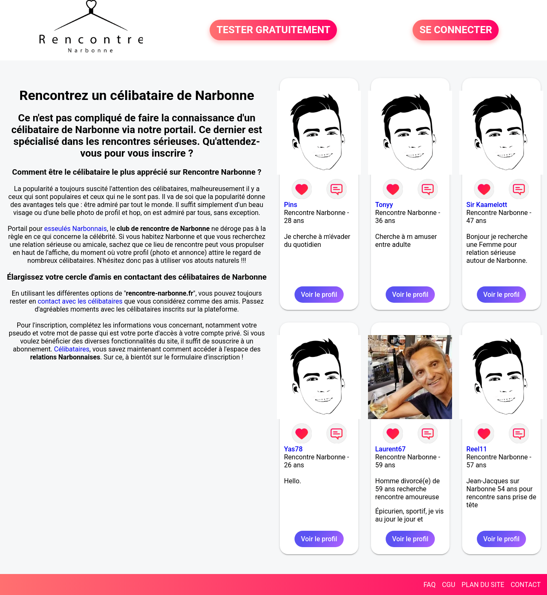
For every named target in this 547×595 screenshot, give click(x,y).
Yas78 (293, 449)
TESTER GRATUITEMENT (273, 30)
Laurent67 (390, 449)
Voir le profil (319, 295)
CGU (448, 585)
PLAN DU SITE (483, 585)
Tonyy (384, 205)
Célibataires (71, 349)
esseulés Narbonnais (75, 229)
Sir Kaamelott (486, 205)
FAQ (429, 585)
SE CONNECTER (455, 30)
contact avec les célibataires (80, 301)
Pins (290, 205)
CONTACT (525, 585)
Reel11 (476, 449)
